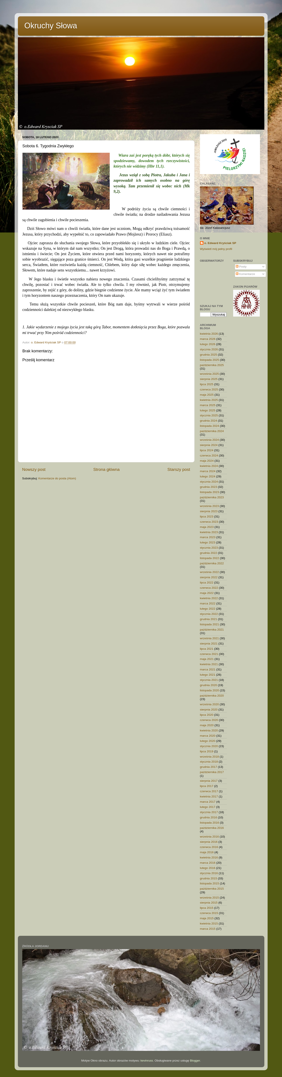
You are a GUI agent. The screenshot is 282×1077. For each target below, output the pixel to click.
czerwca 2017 (209, 791)
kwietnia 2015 (209, 923)
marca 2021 (207, 669)
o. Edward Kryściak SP (220, 243)
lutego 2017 (207, 807)
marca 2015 (207, 928)
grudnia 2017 (208, 766)
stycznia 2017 (209, 812)
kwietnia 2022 (209, 598)
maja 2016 (207, 852)
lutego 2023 (207, 542)
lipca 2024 (207, 450)
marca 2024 (207, 471)
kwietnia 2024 (209, 466)
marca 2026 (207, 339)
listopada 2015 (209, 883)
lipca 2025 (207, 384)
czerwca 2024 (209, 455)
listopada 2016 (209, 822)
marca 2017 (207, 801)
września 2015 (209, 897)
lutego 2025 (207, 410)
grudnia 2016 (208, 817)
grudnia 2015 (208, 878)
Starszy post (178, 469)
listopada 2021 (209, 624)
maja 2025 (207, 394)
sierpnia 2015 (209, 902)
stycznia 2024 (209, 481)
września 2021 (209, 638)
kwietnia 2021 (209, 664)
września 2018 (209, 756)
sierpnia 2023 (209, 511)
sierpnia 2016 (209, 841)
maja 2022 (207, 593)
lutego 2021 (207, 674)
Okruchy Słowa (50, 25)
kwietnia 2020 (209, 730)
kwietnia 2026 (209, 333)
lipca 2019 (207, 751)
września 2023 (209, 506)
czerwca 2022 (209, 587)
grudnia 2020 (208, 685)
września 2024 (209, 439)
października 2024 (212, 431)
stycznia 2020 (209, 746)
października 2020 (212, 695)
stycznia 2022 (209, 614)
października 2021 (212, 629)
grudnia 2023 (208, 486)
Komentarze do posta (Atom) (57, 478)
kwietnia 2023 (209, 532)
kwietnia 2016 (209, 857)
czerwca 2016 (209, 847)
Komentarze (245, 274)
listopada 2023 (209, 492)
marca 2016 (207, 862)
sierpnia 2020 (209, 709)
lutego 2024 (207, 476)
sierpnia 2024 (209, 445)
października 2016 (212, 827)
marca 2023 (207, 537)
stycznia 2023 (209, 547)
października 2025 (212, 365)
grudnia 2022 (208, 553)
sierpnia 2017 (209, 780)
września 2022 (209, 572)
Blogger (195, 1060)
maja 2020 (207, 725)
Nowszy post (34, 469)
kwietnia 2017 (209, 796)
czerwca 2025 (209, 389)
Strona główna (106, 469)
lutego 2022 (207, 608)
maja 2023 (207, 527)
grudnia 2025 (208, 354)
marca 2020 (207, 735)
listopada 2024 (209, 425)
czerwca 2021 (209, 654)
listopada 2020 (209, 690)
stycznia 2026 (209, 349)
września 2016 (209, 836)
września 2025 (209, 373)
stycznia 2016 (209, 873)
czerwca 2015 (209, 913)
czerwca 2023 (209, 521)
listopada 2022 (209, 558)
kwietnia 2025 (209, 400)
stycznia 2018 (209, 761)
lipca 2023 (207, 516)
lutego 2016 (207, 868)
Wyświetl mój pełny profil (216, 249)
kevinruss (146, 1060)
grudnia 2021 (208, 619)
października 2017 (212, 772)
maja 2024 (207, 460)
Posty (241, 266)
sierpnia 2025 (209, 379)
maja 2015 (207, 918)
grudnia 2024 (208, 420)
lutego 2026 (207, 344)
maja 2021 (207, 659)
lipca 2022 (207, 582)
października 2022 (212, 563)
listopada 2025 (209, 359)
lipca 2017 (207, 786)
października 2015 (212, 888)
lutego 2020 (207, 741)
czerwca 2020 (209, 720)
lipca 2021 (207, 648)
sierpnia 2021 (209, 643)
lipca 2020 (207, 714)
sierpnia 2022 (209, 577)
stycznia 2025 (209, 415)
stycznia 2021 (209, 680)
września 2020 (209, 704)
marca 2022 (207, 603)
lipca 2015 (207, 907)
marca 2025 (207, 405)
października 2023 (212, 497)
